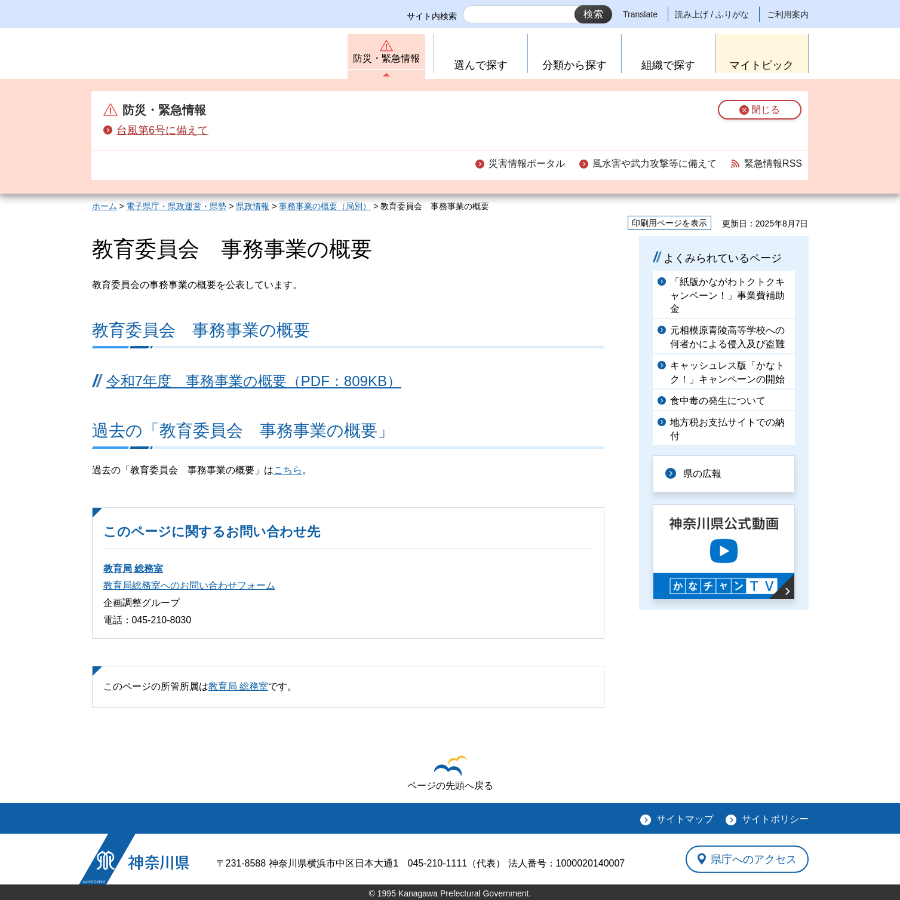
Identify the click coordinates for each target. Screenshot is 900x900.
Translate (640, 14)
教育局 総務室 (133, 569)
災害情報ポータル (527, 163)
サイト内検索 (432, 16)
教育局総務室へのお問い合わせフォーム (189, 585)
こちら (288, 470)
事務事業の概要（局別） (325, 206)
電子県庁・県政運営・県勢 (176, 206)
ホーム (104, 206)
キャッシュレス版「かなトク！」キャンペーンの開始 (727, 372)
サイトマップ (685, 819)
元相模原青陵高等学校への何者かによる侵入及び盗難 (727, 336)
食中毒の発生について (718, 401)
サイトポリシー (775, 819)
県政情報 (252, 206)
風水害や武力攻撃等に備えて (654, 163)
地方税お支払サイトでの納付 (727, 428)
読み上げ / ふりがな (712, 14)
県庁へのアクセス (754, 859)
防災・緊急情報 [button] (386, 58)
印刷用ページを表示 (669, 223)
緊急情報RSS (773, 163)
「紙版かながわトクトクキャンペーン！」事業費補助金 (727, 295)
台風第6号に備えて (162, 130)
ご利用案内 (788, 14)
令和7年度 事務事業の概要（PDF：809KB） (253, 381)
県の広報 (702, 474)
